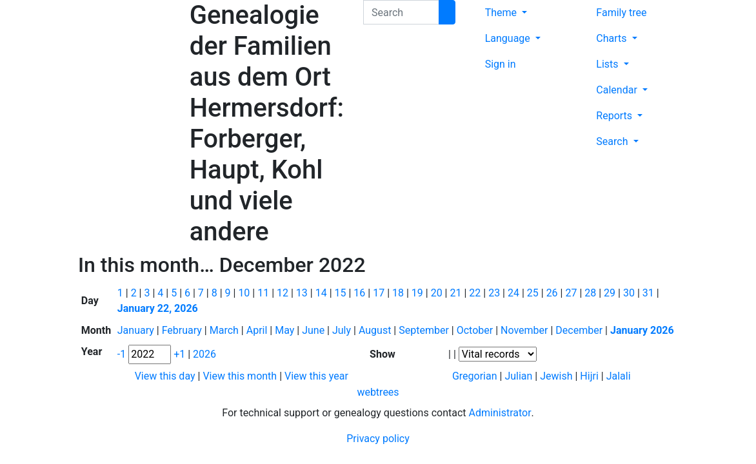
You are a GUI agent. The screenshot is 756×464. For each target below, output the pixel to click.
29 (611, 293)
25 (534, 293)
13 (303, 293)
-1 (122, 354)
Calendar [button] (617, 90)
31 (649, 293)
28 (591, 293)
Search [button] (613, 141)
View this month (241, 376)
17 (380, 293)
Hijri (589, 376)
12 (284, 293)
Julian (518, 376)
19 (419, 293)
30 (630, 293)
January (137, 330)
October (476, 330)
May (286, 330)
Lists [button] (608, 64)
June (314, 330)
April (258, 330)
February (183, 330)
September (425, 330)
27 (572, 293)
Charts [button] (612, 38)
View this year (316, 376)
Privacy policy (378, 438)
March (225, 330)
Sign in (500, 64)
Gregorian (474, 376)
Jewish (556, 376)
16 (360, 293)
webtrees (378, 392)
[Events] (498, 354)
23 (495, 293)
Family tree (621, 12)
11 (264, 293)
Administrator (500, 413)
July (342, 330)
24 (515, 293)
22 (476, 293)
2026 (204, 354)
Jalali (618, 376)
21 (457, 293)
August (376, 330)
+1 (181, 354)
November (525, 330)
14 (322, 293)
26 (553, 293)
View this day (166, 376)
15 (342, 293)
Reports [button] (615, 116)
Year (91, 351)
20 (438, 293)
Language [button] (509, 38)
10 (245, 293)
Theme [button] (502, 12)
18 (399, 293)
